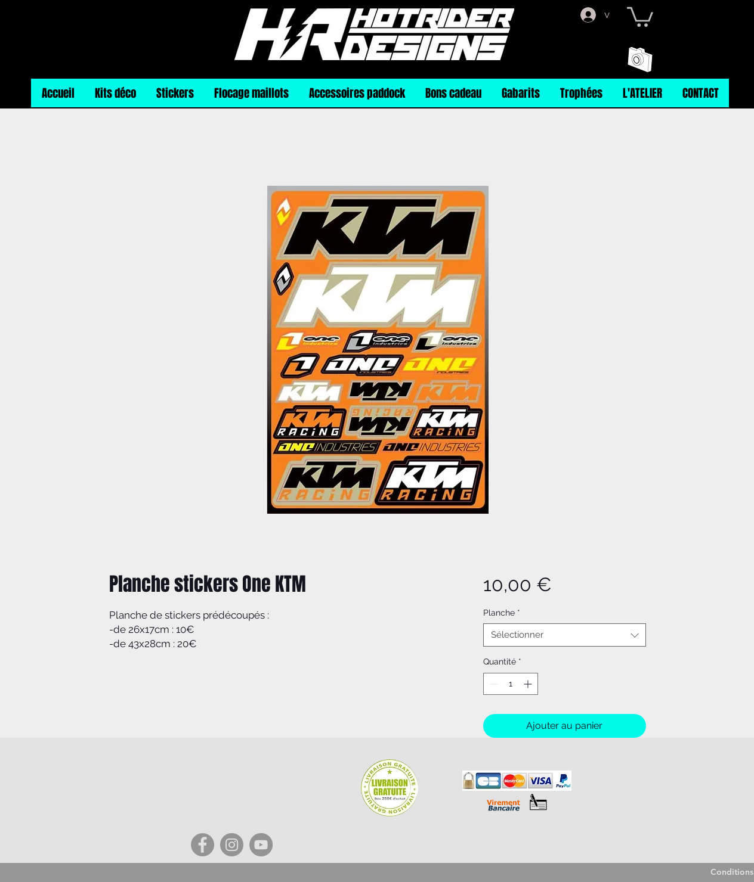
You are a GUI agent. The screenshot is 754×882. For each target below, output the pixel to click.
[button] (640, 16)
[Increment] (528, 683)
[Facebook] (202, 844)
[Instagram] (231, 844)
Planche (501, 612)
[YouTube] (261, 844)
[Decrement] (492, 683)
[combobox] (564, 635)
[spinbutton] (510, 683)
